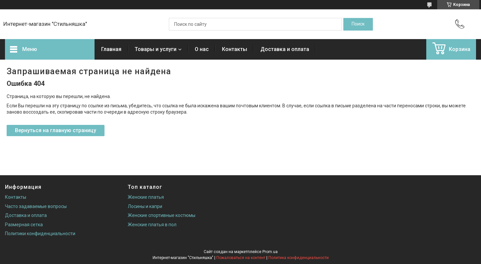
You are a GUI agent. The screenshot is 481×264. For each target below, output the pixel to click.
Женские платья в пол (152, 224)
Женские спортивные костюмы (161, 215)
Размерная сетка (24, 224)
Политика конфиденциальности (298, 257)
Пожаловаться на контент (240, 257)
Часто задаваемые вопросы (36, 206)
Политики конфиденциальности (40, 233)
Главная (111, 49)
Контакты (234, 49)
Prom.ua (270, 251)
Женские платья (146, 197)
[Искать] (358, 24)
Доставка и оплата (284, 49)
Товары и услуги (155, 49)
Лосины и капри (145, 206)
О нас (202, 49)
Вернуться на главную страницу (55, 130)
